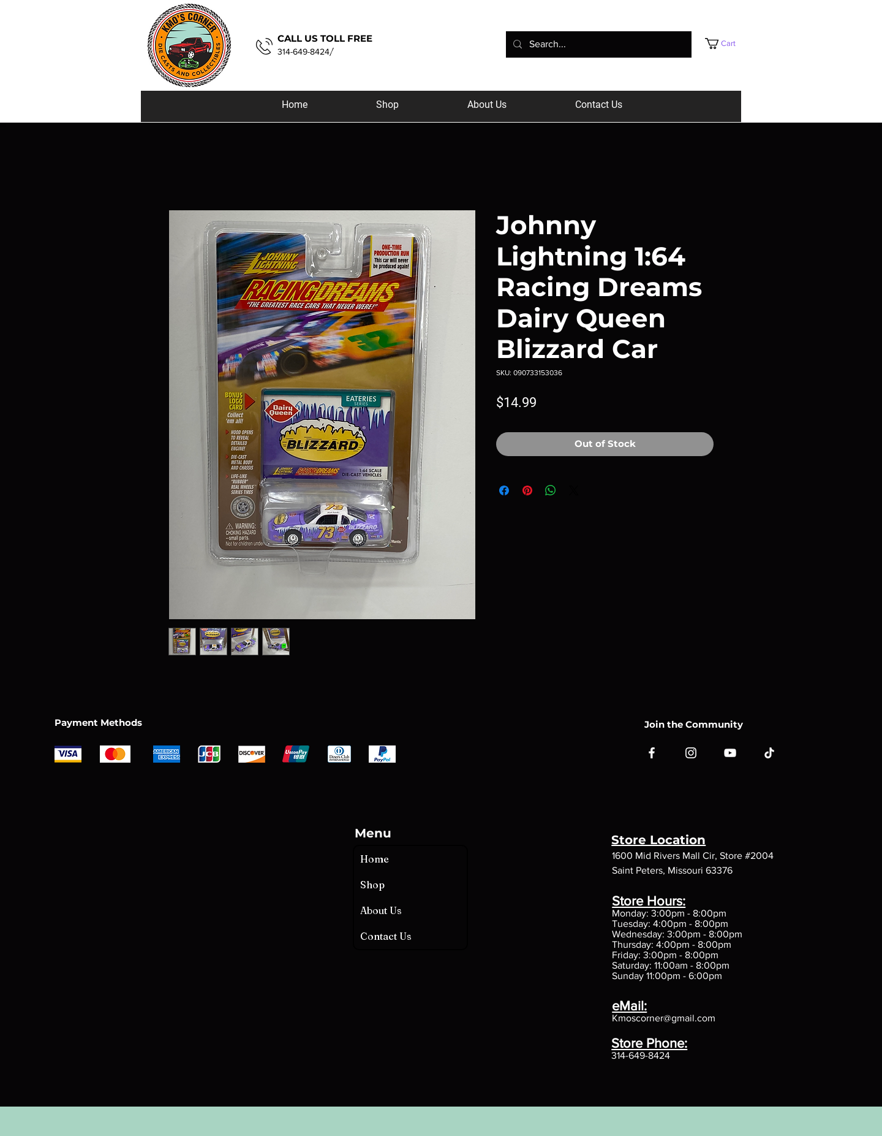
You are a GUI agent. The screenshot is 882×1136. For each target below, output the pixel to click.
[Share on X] (574, 490)
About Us (381, 910)
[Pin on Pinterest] (527, 490)
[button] (732, 43)
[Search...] (597, 44)
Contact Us (386, 936)
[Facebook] (651, 752)
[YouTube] (730, 752)
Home (374, 859)
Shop (372, 885)
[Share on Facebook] (504, 490)
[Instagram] (691, 752)
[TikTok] (769, 752)
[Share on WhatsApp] (550, 490)
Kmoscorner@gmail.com (663, 1018)
